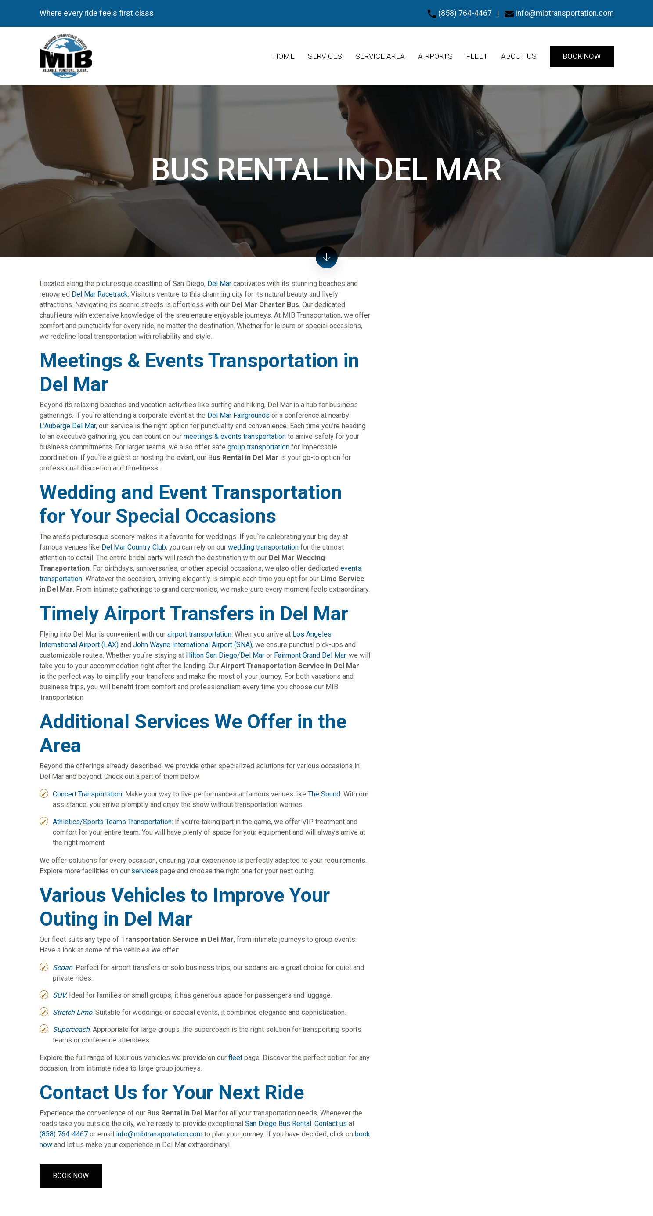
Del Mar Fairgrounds (238, 415)
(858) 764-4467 (459, 13)
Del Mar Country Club (133, 547)
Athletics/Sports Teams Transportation (112, 822)
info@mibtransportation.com (559, 13)
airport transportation (199, 634)
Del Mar (219, 283)
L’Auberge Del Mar (68, 426)
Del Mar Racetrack (100, 294)
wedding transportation (263, 547)
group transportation (258, 447)
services (144, 871)
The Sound (324, 794)
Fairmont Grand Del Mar (310, 655)
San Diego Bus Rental (278, 1123)
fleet (235, 1057)
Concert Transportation (87, 794)
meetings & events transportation (235, 436)
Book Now (71, 1176)
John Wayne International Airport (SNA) (192, 645)
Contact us (330, 1123)
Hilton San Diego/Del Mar (225, 655)
